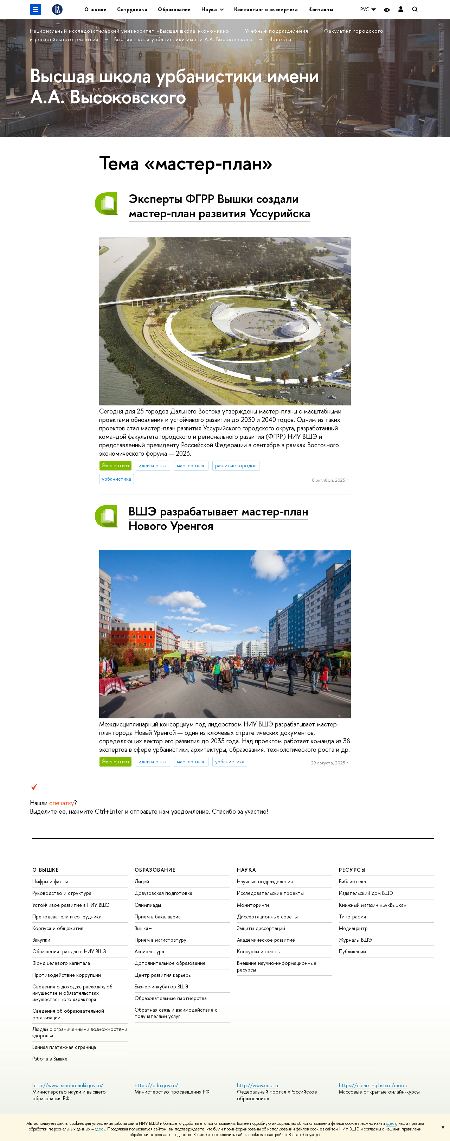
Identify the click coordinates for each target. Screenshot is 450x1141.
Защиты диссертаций (261, 928)
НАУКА (246, 869)
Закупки (41, 939)
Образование (174, 9)
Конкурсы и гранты (259, 951)
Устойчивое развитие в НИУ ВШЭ (71, 905)
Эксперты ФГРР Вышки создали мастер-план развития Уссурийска (219, 205)
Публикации (352, 951)
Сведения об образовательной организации (68, 1013)
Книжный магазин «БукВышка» (372, 905)
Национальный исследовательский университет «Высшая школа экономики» (130, 30)
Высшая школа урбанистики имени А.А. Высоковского (184, 39)
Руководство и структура (61, 893)
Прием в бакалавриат (159, 916)
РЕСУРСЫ (352, 869)
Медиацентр (353, 928)
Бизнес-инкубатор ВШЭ (161, 986)
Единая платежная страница (64, 1047)
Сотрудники (132, 9)
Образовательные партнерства (171, 998)
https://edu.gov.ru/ (156, 1085)
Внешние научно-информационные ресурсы (276, 966)
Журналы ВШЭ (355, 939)
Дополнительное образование (170, 963)
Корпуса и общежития (57, 928)
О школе (95, 9)
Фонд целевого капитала (61, 963)
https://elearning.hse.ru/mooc (373, 1085)
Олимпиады (148, 905)
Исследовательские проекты (270, 893)
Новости (280, 39)
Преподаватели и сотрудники (67, 916)
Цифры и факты (50, 881)
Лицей (142, 881)
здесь (391, 1123)
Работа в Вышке (50, 1058)
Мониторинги (253, 905)
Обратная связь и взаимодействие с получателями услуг (176, 1012)
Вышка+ (143, 928)
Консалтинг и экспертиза (266, 9)
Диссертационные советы (267, 916)
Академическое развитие (266, 939)
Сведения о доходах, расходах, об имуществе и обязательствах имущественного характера (72, 992)
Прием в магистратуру (160, 939)
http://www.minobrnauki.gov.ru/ (67, 1085)
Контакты (320, 9)
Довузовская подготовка (163, 893)
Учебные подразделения (277, 30)
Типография (352, 916)
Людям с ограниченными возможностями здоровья (79, 1032)
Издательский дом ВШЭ (366, 893)
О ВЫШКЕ (45, 869)
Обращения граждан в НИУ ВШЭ (69, 951)
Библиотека (352, 881)
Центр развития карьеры (163, 975)
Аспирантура (149, 951)
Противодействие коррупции (66, 975)
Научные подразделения (265, 881)
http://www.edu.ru (257, 1085)
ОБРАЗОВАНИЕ (155, 869)
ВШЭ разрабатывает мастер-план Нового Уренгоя (218, 518)
